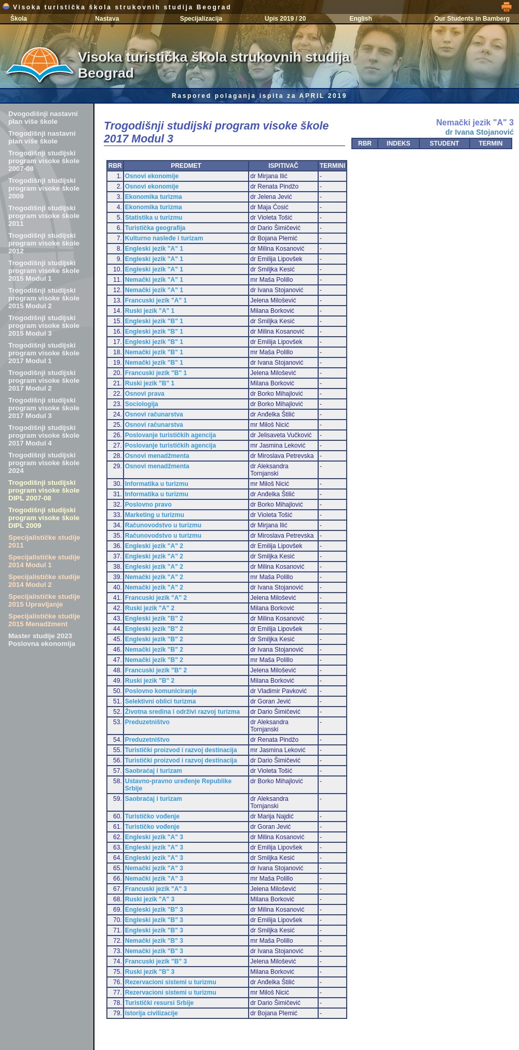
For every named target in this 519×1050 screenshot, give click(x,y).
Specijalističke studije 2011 (44, 541)
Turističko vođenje (152, 816)
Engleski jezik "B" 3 (154, 909)
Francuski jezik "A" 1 (156, 300)
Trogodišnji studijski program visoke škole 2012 (43, 243)
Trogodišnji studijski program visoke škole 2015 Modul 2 (43, 298)
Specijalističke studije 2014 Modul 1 (44, 561)
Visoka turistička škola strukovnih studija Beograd (116, 7)
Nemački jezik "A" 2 (154, 577)
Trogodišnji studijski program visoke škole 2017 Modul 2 (43, 380)
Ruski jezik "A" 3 (149, 899)
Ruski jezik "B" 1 (149, 383)
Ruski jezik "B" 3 (149, 971)
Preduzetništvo (147, 722)
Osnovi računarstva (154, 414)
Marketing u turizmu (154, 515)
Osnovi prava (145, 393)
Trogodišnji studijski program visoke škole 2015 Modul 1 (43, 270)
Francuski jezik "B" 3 (156, 961)
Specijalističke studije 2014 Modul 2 (44, 580)
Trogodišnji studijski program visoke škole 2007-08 (43, 160)
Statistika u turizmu (154, 217)
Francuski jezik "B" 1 (156, 373)
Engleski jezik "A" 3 (154, 837)
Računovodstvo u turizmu (163, 525)
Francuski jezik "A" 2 (156, 597)
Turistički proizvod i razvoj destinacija (181, 750)
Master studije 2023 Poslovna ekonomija (41, 640)
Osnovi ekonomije (152, 176)
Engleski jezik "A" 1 (154, 248)
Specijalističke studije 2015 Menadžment (44, 620)
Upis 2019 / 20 (285, 18)
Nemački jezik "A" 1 (154, 279)
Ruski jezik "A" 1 (149, 310)
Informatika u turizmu (156, 483)
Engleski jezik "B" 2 (154, 618)
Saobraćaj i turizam (153, 770)
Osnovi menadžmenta (157, 455)
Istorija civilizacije (151, 1013)
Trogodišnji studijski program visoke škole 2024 (43, 462)
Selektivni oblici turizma (160, 701)
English (360, 18)
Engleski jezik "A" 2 (154, 546)
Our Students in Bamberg (472, 18)
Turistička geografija (155, 228)
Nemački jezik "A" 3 (154, 868)
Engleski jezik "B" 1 (154, 321)
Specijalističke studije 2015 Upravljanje (44, 600)
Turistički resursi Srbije (159, 1002)
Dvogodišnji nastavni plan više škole (43, 117)
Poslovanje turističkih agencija (170, 435)
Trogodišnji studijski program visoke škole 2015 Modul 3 (43, 325)
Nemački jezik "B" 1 (154, 352)
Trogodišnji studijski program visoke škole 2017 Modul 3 (43, 408)
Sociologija (141, 404)
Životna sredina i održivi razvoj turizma (182, 711)
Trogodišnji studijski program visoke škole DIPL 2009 (43, 517)
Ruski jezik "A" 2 (149, 608)
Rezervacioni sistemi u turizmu (170, 982)
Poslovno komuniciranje (161, 691)
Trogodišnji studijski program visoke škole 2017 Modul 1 (43, 353)
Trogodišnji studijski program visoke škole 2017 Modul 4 (43, 435)
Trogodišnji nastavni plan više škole (42, 137)
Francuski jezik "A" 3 (156, 889)
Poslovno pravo (148, 504)
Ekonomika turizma (153, 196)
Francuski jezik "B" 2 (156, 670)
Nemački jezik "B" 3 (154, 940)
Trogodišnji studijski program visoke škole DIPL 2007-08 (43, 490)
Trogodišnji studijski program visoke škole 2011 (43, 215)
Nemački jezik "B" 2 (154, 649)
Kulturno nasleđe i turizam (164, 238)
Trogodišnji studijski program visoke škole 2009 (43, 188)
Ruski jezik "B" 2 (149, 680)
